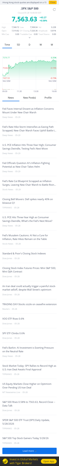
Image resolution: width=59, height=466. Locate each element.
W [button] (41, 44)
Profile (48, 97)
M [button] (52, 44)
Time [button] (7, 44)
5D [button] (18, 44)
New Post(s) (29, 97)
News (11, 97)
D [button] (29, 44)
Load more (29, 451)
